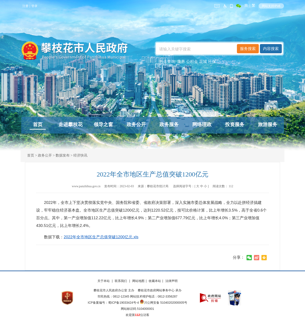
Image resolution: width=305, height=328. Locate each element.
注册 (25, 6)
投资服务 (234, 124)
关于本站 (104, 281)
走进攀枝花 (70, 124)
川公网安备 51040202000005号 (163, 302)
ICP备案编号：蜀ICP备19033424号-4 (114, 302)
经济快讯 (80, 155)
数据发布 (63, 155)
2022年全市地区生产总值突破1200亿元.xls (101, 237)
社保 (212, 61)
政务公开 (136, 124)
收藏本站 (155, 281)
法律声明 (171, 281)
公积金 (192, 61)
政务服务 (169, 124)
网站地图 (138, 281)
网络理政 (202, 124)
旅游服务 (267, 124)
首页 (37, 124)
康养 (181, 61)
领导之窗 (103, 124)
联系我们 (121, 281)
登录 (34, 6)
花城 (203, 61)
